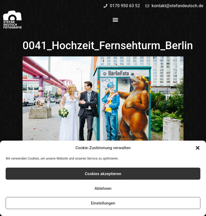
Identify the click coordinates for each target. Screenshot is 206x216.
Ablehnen (102, 188)
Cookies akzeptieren (103, 173)
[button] (197, 148)
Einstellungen (103, 203)
